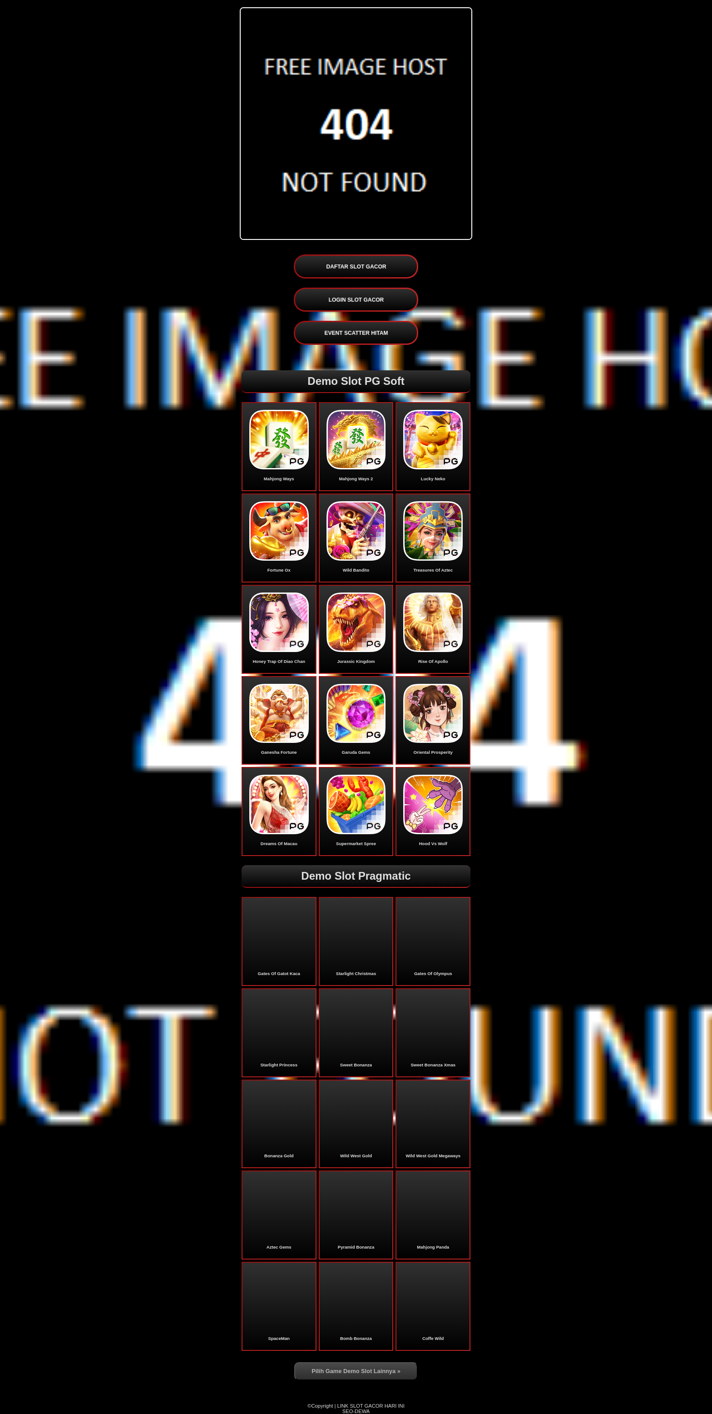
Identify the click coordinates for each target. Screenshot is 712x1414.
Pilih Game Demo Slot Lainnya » (356, 1371)
